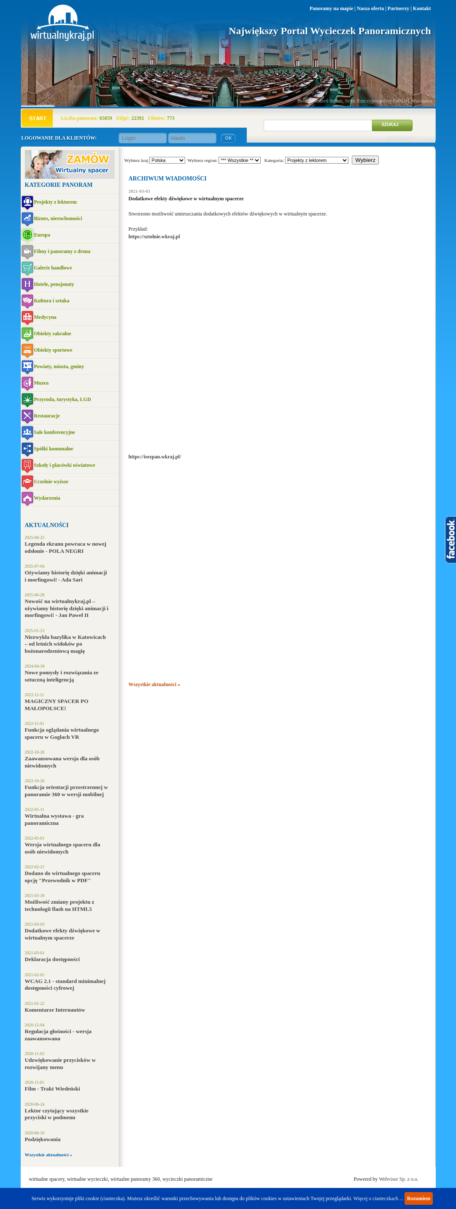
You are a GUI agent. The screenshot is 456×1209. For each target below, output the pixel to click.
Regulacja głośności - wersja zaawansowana (58, 1035)
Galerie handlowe (53, 268)
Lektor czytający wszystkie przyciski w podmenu (57, 1114)
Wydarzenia (47, 498)
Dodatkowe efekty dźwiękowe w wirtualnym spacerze (62, 934)
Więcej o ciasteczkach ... (378, 1198)
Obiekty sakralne (52, 334)
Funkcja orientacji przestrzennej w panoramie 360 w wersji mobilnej (66, 790)
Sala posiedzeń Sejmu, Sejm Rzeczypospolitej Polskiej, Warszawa (365, 101)
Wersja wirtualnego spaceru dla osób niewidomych (62, 848)
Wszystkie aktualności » (48, 1154)
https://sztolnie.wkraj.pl (154, 237)
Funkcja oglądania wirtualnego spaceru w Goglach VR (62, 733)
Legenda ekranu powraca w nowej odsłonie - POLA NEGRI (65, 547)
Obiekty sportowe (53, 350)
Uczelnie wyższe (51, 482)
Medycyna (45, 317)
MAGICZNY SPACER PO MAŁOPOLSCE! (57, 704)
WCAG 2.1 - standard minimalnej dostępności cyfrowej (65, 984)
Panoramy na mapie (331, 8)
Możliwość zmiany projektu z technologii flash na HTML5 (59, 905)
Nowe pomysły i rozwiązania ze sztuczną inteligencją (62, 676)
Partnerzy (398, 8)
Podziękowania (43, 1139)
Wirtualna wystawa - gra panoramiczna (54, 819)
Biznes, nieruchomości (58, 218)
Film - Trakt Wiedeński (52, 1088)
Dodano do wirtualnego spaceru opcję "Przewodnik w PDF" (62, 876)
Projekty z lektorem (55, 202)
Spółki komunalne (53, 449)
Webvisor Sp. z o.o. (398, 1179)
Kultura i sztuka (52, 301)
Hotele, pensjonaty (54, 284)
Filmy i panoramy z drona (62, 251)
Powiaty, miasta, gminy (59, 366)
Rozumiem (418, 1198)
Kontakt (422, 8)
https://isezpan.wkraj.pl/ (155, 457)
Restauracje (47, 416)
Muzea (41, 383)
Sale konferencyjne (54, 432)
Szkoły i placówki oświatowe (64, 465)
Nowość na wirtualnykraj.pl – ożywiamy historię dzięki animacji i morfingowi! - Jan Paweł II (67, 608)
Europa (42, 235)
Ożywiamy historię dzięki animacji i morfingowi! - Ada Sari (66, 576)
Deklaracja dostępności (52, 959)
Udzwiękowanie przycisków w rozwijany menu (60, 1063)
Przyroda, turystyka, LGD (62, 399)
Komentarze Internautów (55, 1010)
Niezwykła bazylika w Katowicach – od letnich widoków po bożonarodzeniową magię (65, 644)
